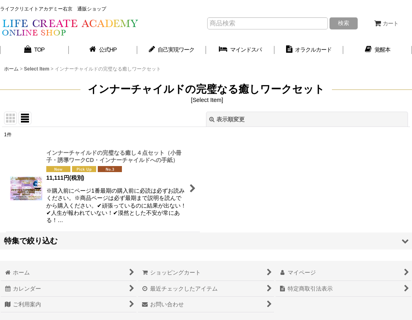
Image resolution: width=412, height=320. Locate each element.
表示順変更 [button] (227, 119)
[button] (206, 241)
